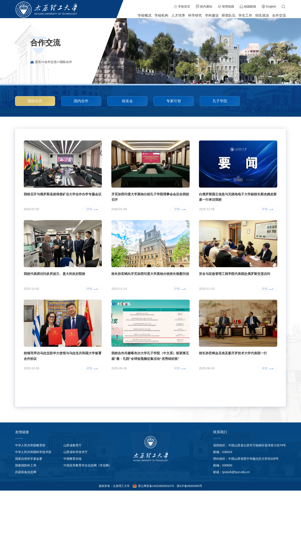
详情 (89, 244)
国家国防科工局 (25, 465)
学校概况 (144, 15)
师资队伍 (228, 15)
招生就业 (262, 15)
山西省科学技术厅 (75, 452)
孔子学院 (220, 101)
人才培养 (178, 15)
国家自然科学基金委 (28, 458)
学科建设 (212, 15)
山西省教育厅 (72, 445)
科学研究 (195, 15)
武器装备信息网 (25, 472)
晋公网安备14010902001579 (155, 486)
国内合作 (81, 101)
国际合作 (66, 62)
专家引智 (173, 101)
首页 (38, 62)
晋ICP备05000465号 (189, 486)
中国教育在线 (72, 458)
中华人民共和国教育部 (30, 445)
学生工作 (245, 15)
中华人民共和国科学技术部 (33, 452)
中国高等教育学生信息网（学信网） (87, 465)
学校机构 (161, 15)
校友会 (127, 101)
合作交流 (279, 15)
